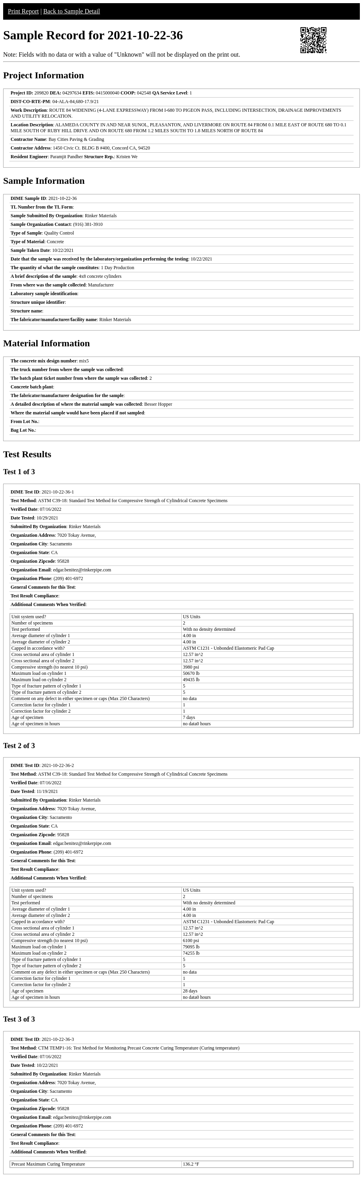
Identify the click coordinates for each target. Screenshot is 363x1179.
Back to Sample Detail (71, 11)
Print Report (23, 11)
